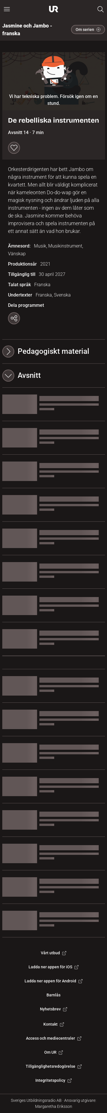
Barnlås (53, 995)
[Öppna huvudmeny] (6, 9)
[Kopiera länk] (14, 318)
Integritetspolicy (53, 1080)
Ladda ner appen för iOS (53, 967)
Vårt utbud (53, 953)
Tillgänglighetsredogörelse (54, 1066)
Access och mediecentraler (53, 1038)
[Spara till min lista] (14, 148)
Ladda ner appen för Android (53, 981)
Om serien (88, 29)
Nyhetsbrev (53, 1009)
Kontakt (53, 1024)
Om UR (53, 1052)
